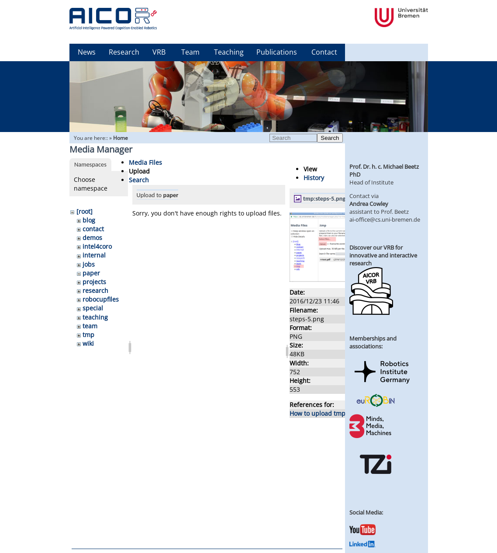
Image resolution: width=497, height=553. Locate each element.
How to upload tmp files (324, 413)
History (314, 178)
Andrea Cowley (368, 204)
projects (94, 282)
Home (120, 138)
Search (330, 138)
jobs (89, 264)
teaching (95, 317)
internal (94, 255)
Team (190, 52)
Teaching (229, 52)
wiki (88, 343)
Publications (276, 52)
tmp (88, 334)
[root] (84, 211)
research (95, 290)
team (90, 326)
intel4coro (97, 246)
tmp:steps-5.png (324, 198)
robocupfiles (101, 299)
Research (124, 52)
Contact (324, 52)
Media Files (145, 162)
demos (92, 237)
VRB (159, 52)
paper (91, 273)
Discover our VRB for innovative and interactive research (383, 255)
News (87, 52)
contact (93, 229)
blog (89, 220)
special (93, 308)
